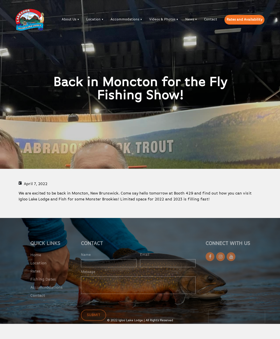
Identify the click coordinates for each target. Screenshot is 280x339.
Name (86, 259)
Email (146, 259)
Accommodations (124, 19)
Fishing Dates (43, 284)
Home (35, 259)
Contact (210, 19)
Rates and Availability (244, 19)
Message (88, 276)
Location (93, 19)
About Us (69, 19)
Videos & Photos (162, 19)
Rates (35, 276)
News (189, 19)
